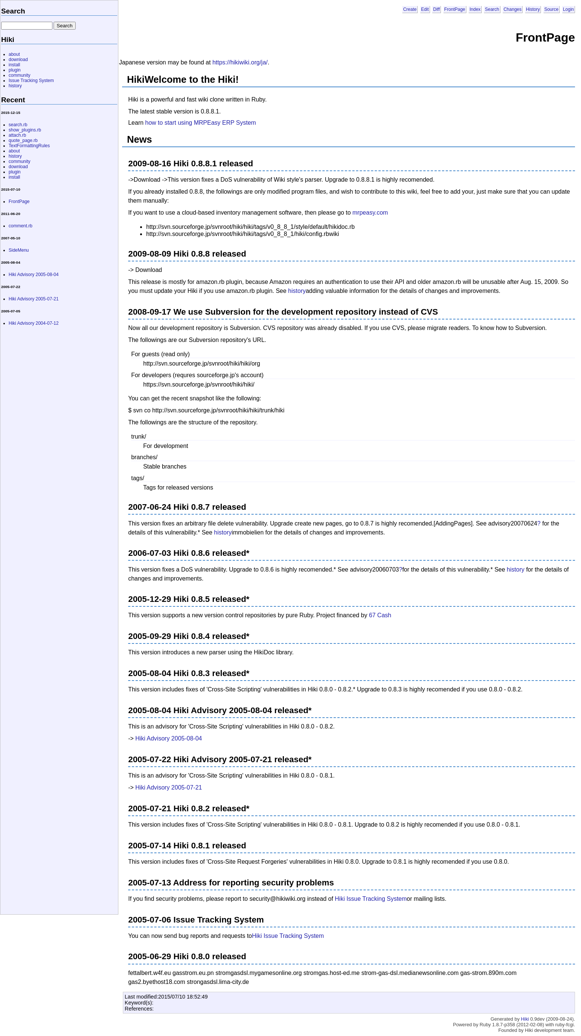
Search (492, 9)
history (297, 291)
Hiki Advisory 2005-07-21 (168, 787)
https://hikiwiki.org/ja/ (240, 62)
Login (568, 9)
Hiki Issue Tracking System (371, 899)
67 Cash (380, 615)
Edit (425, 9)
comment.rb (20, 225)
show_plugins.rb (25, 130)
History (533, 9)
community (19, 75)
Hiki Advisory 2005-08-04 (168, 738)
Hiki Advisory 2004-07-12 (33, 323)
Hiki (525, 1019)
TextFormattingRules (29, 145)
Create (410, 9)
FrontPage (454, 9)
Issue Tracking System (31, 80)
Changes (512, 9)
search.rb (18, 124)
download (18, 59)
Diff (436, 9)
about (14, 54)
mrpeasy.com (370, 212)
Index (474, 9)
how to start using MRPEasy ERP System (200, 122)
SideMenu (19, 250)
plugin (15, 70)
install (14, 64)
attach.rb (17, 135)
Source (551, 9)
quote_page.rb (23, 140)
